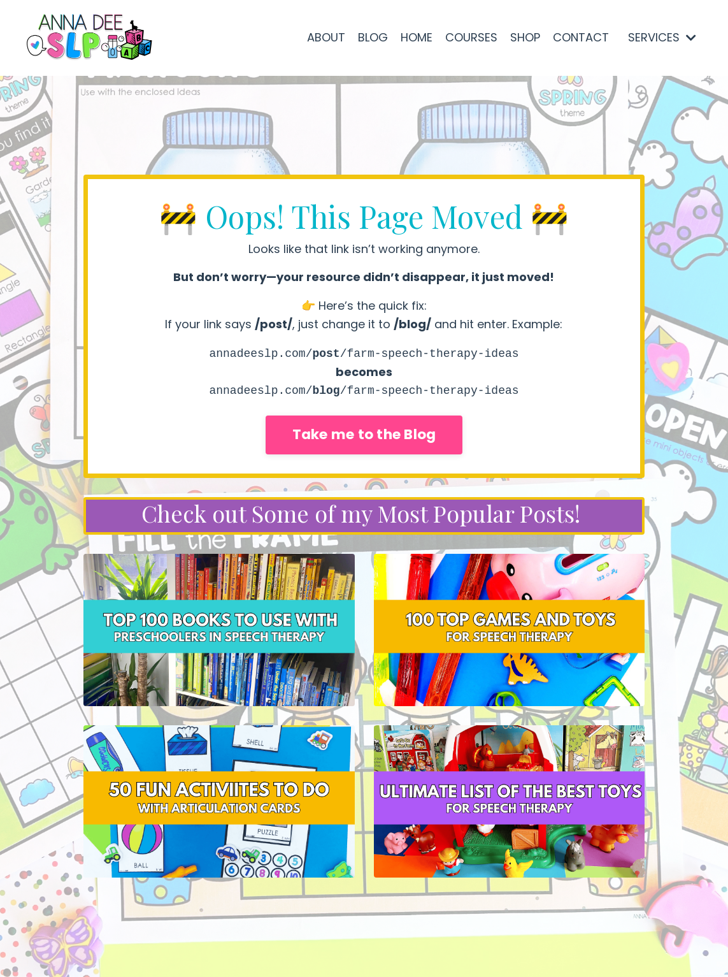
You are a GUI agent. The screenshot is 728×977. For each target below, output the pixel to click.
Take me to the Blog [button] (364, 434)
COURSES (471, 37)
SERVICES (662, 37)
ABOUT (326, 37)
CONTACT (581, 37)
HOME (416, 37)
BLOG (373, 37)
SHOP (525, 37)
